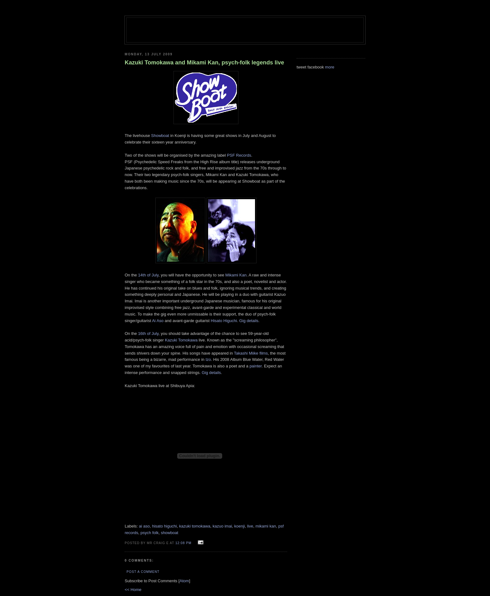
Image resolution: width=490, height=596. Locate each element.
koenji (239, 526)
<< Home (133, 589)
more (329, 67)
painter (255, 366)
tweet (301, 67)
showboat (169, 532)
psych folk (150, 532)
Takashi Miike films (251, 353)
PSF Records (239, 155)
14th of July (148, 275)
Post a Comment (143, 571)
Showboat (160, 135)
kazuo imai (222, 526)
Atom (184, 580)
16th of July (148, 333)
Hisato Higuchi (224, 320)
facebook (316, 67)
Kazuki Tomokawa (181, 340)
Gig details (248, 320)
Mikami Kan (236, 275)
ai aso (144, 526)
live (250, 526)
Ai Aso (157, 320)
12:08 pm (183, 543)
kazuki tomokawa (194, 526)
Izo (208, 359)
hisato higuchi (164, 526)
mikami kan (266, 526)
